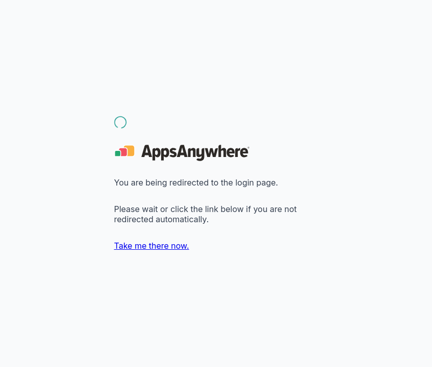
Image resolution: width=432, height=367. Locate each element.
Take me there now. (151, 246)
